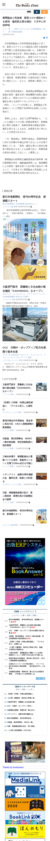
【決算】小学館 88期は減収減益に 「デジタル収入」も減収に (18, 343)
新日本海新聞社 (9, 204)
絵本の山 (19, 234)
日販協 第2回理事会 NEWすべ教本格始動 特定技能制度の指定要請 (17, 379)
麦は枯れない (30, 204)
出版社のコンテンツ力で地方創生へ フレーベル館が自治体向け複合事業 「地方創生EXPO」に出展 (27, 603)
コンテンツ (11, 295)
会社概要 (8, 829)
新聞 (15, 207)
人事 (23, 553)
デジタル (7, 298)
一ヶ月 (29, 627)
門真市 (26, 234)
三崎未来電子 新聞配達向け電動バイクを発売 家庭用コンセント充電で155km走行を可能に (18, 397)
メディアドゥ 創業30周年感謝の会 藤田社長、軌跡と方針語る (18, 415)
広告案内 (28, 829)
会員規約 (34, 834)
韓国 (29, 295)
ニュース (6, 207)
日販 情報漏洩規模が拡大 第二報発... (21, 664)
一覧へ (39, 616)
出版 (11, 207)
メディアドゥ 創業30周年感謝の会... (20, 651)
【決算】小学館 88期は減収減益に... (20, 631)
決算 (28, 553)
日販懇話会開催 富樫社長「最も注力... (21, 647)
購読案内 (18, 829)
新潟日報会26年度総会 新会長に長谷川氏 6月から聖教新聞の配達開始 (18, 361)
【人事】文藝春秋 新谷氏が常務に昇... (21, 635)
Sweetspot (15, 292)
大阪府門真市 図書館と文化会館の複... (21, 639)
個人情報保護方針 (20, 834)
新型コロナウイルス (22, 29)
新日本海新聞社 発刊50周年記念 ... (20, 656)
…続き (7, 216)
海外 (21, 298)
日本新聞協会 (36, 29)
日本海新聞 (20, 204)
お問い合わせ (40, 829)
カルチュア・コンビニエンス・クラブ (17, 231)
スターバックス (39, 231)
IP (9, 292)
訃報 (34, 553)
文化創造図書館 (9, 234)
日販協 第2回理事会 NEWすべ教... (20, 660)
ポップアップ (22, 295)
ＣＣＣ (5, 292)
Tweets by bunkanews (13, 705)
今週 (23, 627)
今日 (17, 627)
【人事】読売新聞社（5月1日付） (20, 668)
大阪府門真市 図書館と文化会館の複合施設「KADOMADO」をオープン (17, 325)
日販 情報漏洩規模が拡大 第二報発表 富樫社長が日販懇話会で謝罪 (17, 433)
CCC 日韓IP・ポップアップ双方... (20, 643)
